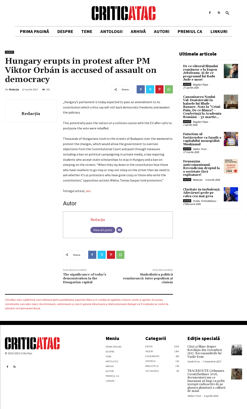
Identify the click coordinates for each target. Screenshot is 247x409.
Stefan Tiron (199, 149)
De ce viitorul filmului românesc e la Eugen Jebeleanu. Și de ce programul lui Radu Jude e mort (200, 73)
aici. (88, 191)
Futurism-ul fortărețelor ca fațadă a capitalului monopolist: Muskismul (202, 139)
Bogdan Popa (200, 84)
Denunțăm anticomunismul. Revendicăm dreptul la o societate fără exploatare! (201, 168)
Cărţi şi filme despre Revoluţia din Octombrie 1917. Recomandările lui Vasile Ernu (204, 352)
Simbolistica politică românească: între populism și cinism (148, 278)
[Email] (119, 230)
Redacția (14, 89)
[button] (227, 13)
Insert (9, 52)
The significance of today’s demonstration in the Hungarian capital (84, 278)
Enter (187, 84)
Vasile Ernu (193, 361)
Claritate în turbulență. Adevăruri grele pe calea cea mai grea (202, 193)
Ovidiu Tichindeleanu (204, 201)
